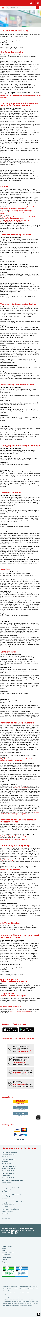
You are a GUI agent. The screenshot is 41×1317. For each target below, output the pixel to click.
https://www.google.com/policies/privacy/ (13, 839)
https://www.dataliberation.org (10, 869)
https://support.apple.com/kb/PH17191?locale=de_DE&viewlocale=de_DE (14, 221)
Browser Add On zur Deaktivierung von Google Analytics (19, 813)
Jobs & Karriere (6, 1264)
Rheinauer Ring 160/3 (8, 1154)
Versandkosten (6, 1254)
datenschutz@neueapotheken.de (10, 1006)
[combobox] (21, 7)
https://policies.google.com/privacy (11, 860)
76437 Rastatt (6, 1156)
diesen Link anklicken (21, 788)
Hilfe (3, 1250)
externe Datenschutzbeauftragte (20, 1011)
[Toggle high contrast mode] (38, 1314)
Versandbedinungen (8, 1252)
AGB (33, 1230)
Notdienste (4, 1228)
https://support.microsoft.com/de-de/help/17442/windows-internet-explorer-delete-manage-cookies (18, 211)
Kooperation (5, 1262)
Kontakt (21, 1230)
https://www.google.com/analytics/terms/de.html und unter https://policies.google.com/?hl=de (19, 759)
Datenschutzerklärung (25, 1228)
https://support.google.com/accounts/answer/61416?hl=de (18, 217)
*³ (11, 1195)
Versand (28, 1230)
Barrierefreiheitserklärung (9, 1230)
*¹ (10, 1188)
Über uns (4, 1259)
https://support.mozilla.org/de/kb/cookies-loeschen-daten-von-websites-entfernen (18, 207)
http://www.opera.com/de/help (14, 218)
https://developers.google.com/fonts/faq (13, 836)
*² (10, 1152)
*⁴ (12, 1202)
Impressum (12, 1228)
